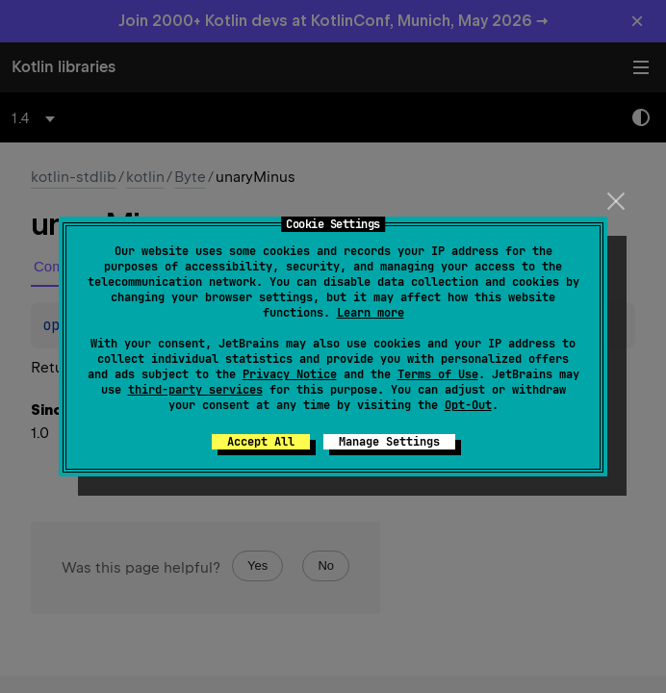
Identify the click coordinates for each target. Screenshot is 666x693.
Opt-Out (468, 405)
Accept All (261, 441)
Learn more (370, 313)
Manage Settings (389, 441)
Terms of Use (437, 374)
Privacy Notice (290, 374)
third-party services (195, 390)
